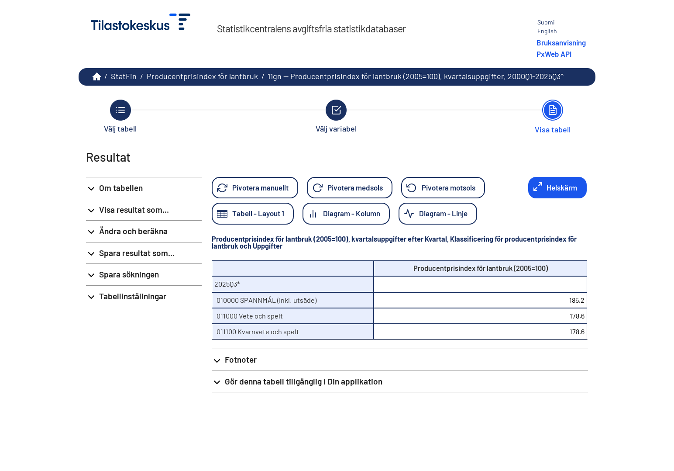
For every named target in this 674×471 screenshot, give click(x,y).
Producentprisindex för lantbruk (202, 76)
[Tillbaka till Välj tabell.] (120, 116)
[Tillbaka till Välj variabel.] (336, 116)
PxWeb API (553, 53)
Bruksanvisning (561, 42)
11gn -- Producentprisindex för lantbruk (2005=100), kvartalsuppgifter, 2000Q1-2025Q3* (416, 76)
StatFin (124, 76)
